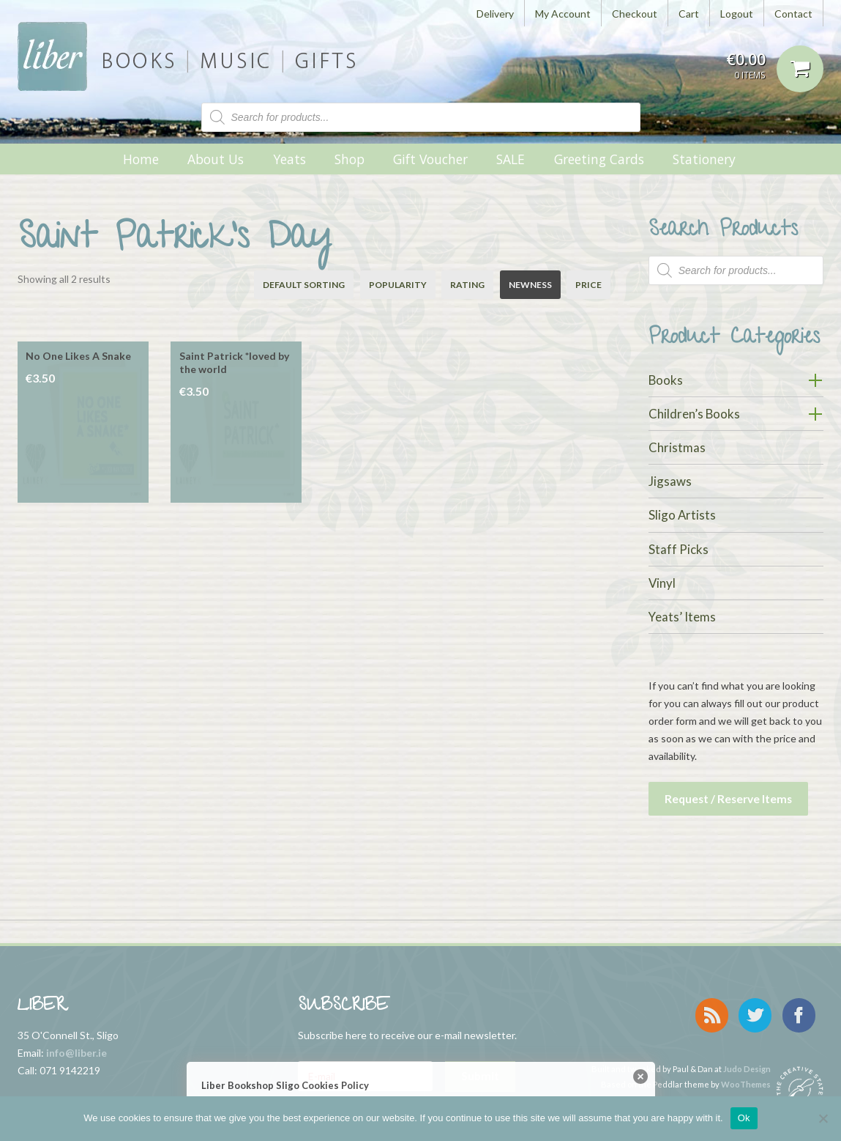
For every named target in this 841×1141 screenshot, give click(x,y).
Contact (793, 13)
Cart (689, 13)
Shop (349, 159)
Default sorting (304, 284)
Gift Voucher (430, 159)
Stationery (704, 159)
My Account (563, 13)
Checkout (634, 13)
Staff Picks (678, 549)
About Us (215, 159)
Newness (530, 284)
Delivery (495, 13)
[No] (822, 1118)
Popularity (398, 284)
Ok (744, 1117)
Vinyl (662, 583)
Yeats (289, 159)
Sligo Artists (682, 515)
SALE (510, 159)
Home (141, 159)
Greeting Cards (599, 159)
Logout (736, 13)
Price (588, 284)
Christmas (677, 447)
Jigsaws (670, 481)
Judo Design (747, 1055)
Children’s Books (694, 413)
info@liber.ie (76, 1047)
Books (665, 380)
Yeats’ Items (682, 616)
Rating (467, 284)
